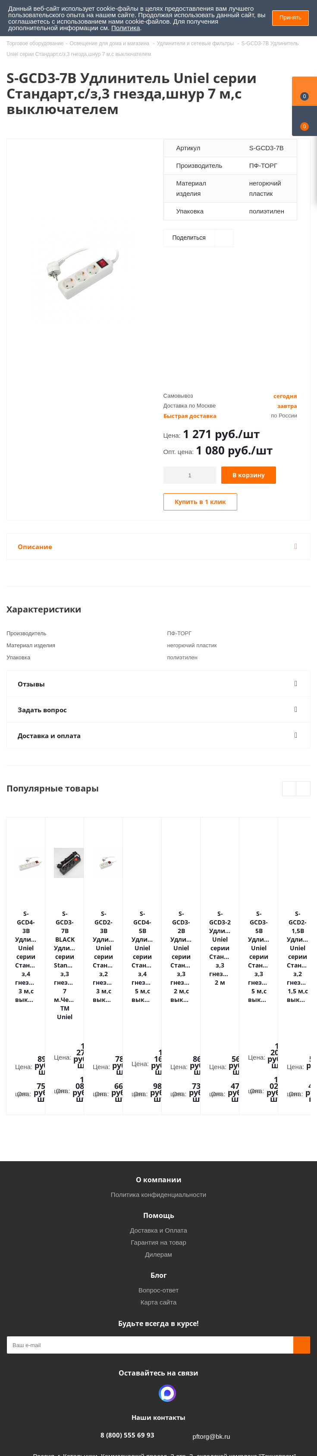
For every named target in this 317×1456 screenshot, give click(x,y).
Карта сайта (159, 1192)
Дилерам (158, 1144)
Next (303, 789)
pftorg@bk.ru (211, 1326)
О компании (159, 1070)
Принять (290, 17)
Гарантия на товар (158, 1132)
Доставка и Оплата (158, 1120)
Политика (125, 27)
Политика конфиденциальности (158, 1084)
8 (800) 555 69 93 (127, 1325)
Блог (159, 1165)
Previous (289, 789)
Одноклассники (145, 1283)
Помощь (158, 1105)
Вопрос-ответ (158, 1180)
